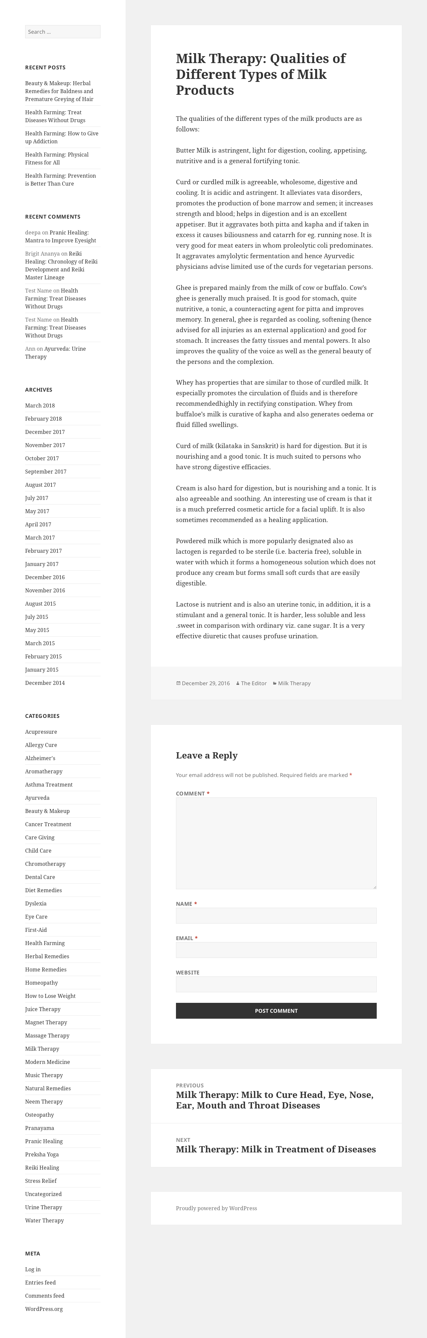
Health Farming (45, 943)
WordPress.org (44, 1309)
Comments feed (44, 1295)
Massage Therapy (47, 1035)
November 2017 (45, 445)
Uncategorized (43, 1194)
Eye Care (36, 916)
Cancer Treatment (48, 824)
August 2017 (40, 484)
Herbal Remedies (47, 956)
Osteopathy (39, 1114)
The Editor (254, 683)
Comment (193, 793)
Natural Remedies (48, 1088)
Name (186, 903)
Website (188, 972)
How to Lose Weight (50, 996)
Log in (33, 1269)
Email (187, 938)
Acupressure (41, 731)
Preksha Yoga (42, 1154)
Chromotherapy (45, 863)
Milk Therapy (42, 1048)
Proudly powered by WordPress (216, 1208)
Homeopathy (41, 982)
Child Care (38, 850)
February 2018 (43, 418)
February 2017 (43, 550)
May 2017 (37, 511)
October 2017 (42, 458)
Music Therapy (44, 1075)
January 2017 (42, 564)
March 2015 (40, 643)
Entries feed (40, 1282)
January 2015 (42, 669)
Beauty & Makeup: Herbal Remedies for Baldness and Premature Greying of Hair (59, 91)
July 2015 (36, 616)
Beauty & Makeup (47, 811)
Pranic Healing (44, 1141)
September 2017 (45, 471)
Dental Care (40, 877)
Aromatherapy (44, 771)
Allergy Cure (41, 745)
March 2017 (40, 537)
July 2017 (36, 498)
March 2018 (40, 405)
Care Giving (40, 837)
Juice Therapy (43, 1009)
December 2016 (45, 577)
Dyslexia (36, 903)
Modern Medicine (47, 1062)
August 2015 (40, 603)
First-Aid (36, 929)
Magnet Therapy (46, 1022)
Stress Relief (41, 1180)
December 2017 (45, 432)
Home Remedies (45, 969)
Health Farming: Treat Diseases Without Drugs (55, 298)
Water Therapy (44, 1220)
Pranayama (39, 1128)
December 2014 (45, 683)
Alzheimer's (40, 758)
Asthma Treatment (49, 784)
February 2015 (43, 656)
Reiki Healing (42, 1167)
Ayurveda (37, 797)
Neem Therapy (44, 1101)
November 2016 (45, 590)
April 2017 (38, 524)
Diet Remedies (43, 890)
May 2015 (37, 630)
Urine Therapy (43, 1207)
